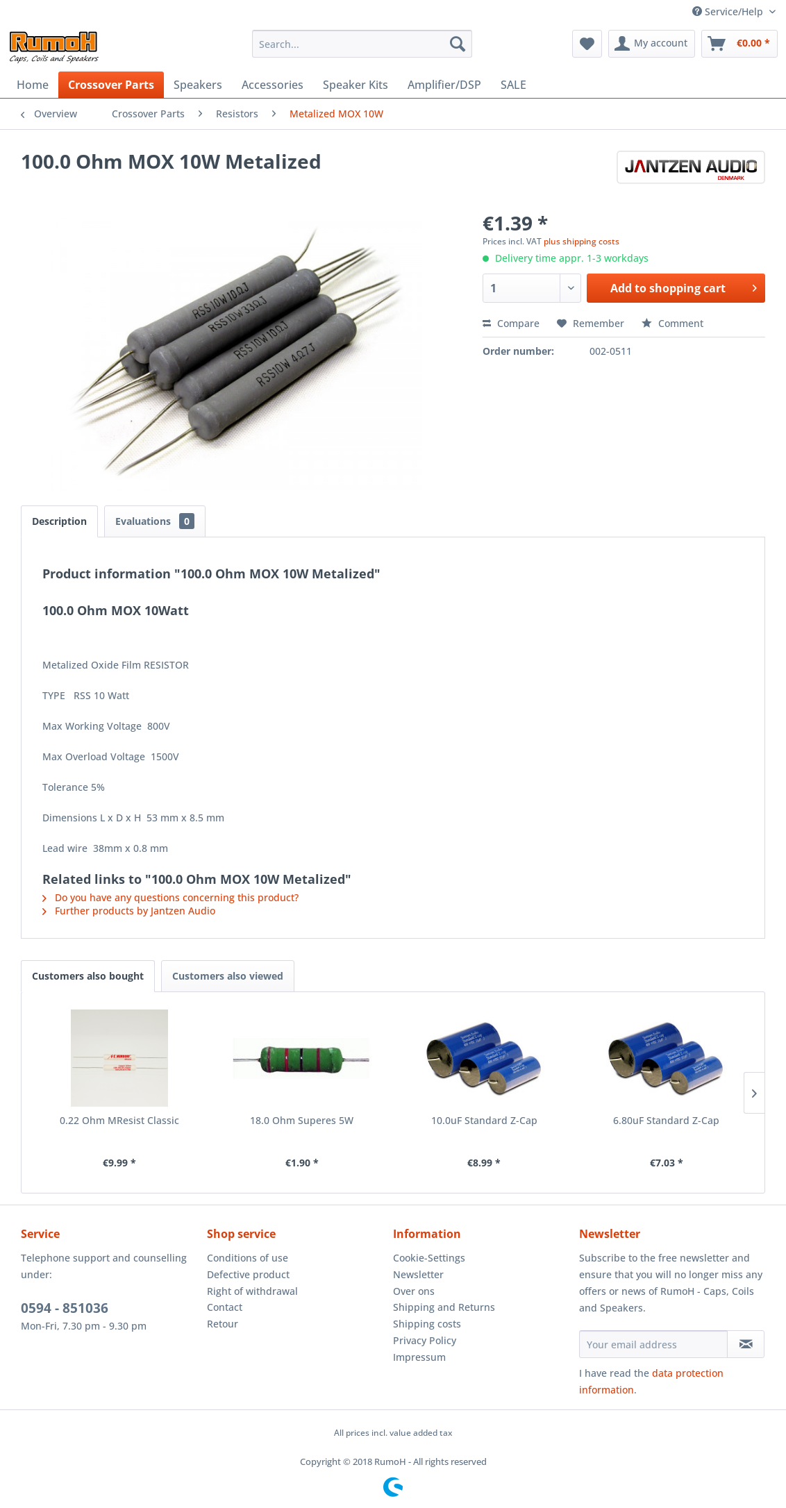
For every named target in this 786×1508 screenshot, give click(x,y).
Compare (511, 323)
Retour (222, 1323)
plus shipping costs (581, 241)
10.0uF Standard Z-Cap (484, 1120)
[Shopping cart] (739, 44)
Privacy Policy (424, 1340)
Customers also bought (88, 975)
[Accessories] (272, 85)
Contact (224, 1307)
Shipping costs (427, 1323)
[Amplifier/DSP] (444, 85)
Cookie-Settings (429, 1257)
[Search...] (362, 44)
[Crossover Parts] (111, 85)
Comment (672, 323)
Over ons (414, 1291)
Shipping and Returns (444, 1307)
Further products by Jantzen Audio (128, 910)
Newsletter (418, 1274)
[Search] (457, 44)
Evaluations (154, 521)
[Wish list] (587, 44)
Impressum (419, 1357)
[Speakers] (198, 85)
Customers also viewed (227, 975)
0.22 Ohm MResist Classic (119, 1120)
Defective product (248, 1274)
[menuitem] (362, 44)
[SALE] (513, 85)
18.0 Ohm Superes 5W (301, 1120)
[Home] (32, 85)
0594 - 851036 (64, 1308)
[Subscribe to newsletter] (745, 1344)
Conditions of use (247, 1257)
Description (59, 521)
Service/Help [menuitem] (729, 11)
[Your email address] (653, 1344)
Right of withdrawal (252, 1291)
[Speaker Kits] (355, 85)
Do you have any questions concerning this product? (170, 897)
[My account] (651, 44)
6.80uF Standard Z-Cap (666, 1120)
